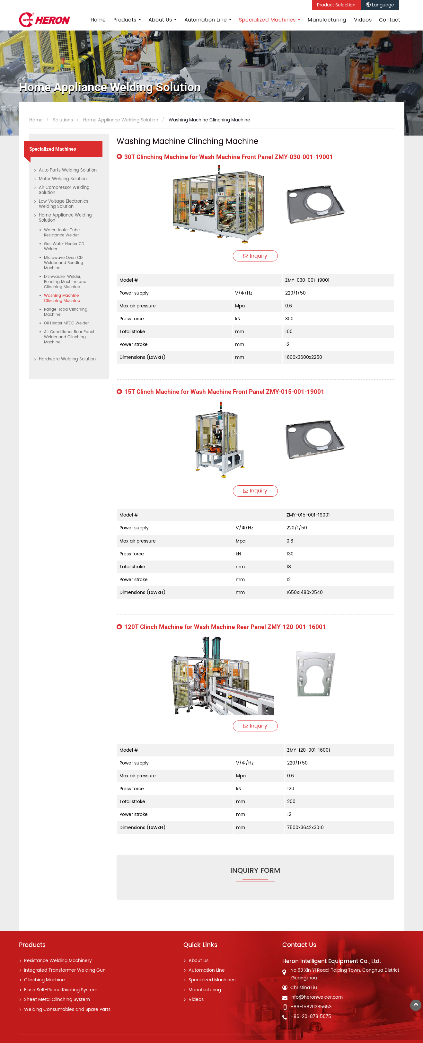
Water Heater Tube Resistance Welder (62, 232)
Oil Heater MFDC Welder (66, 323)
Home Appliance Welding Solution (120, 120)
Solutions (62, 120)
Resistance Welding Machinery (58, 961)
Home (98, 20)
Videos (363, 20)
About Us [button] (160, 20)
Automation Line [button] (206, 20)
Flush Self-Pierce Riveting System (60, 990)
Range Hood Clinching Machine (65, 312)
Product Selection (336, 5)
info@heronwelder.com (316, 998)
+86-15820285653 (310, 1007)
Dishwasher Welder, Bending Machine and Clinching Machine (65, 282)
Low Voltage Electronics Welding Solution (63, 204)
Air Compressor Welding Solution (64, 190)
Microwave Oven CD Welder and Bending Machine (63, 263)
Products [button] (125, 20)
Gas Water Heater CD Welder (64, 246)
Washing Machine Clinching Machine (62, 298)
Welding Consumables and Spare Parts (67, 1009)
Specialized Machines (52, 149)
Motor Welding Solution (63, 179)
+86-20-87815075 (310, 1017)
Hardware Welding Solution (67, 359)
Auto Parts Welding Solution (68, 170)
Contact (389, 20)
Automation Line (207, 970)
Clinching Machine (44, 980)
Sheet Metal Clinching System (57, 999)
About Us (198, 961)
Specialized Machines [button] (268, 20)
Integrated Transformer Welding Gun (65, 970)
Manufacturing (327, 20)
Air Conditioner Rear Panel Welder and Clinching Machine (69, 337)
